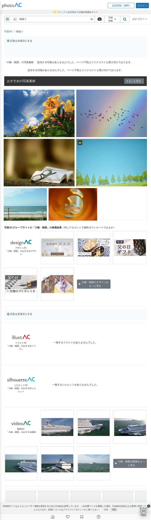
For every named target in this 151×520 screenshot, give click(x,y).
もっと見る (134, 81)
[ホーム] (53, 517)
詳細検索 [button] (112, 19)
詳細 (106, 510)
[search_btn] (124, 19)
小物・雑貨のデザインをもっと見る (94, 284)
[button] (121, 5)
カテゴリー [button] (139, 19)
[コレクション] (81, 517)
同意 (114, 510)
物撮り (19, 31)
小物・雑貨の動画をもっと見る (130, 463)
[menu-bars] (7, 19)
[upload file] (99, 19)
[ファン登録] (67, 517)
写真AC (8, 31)
